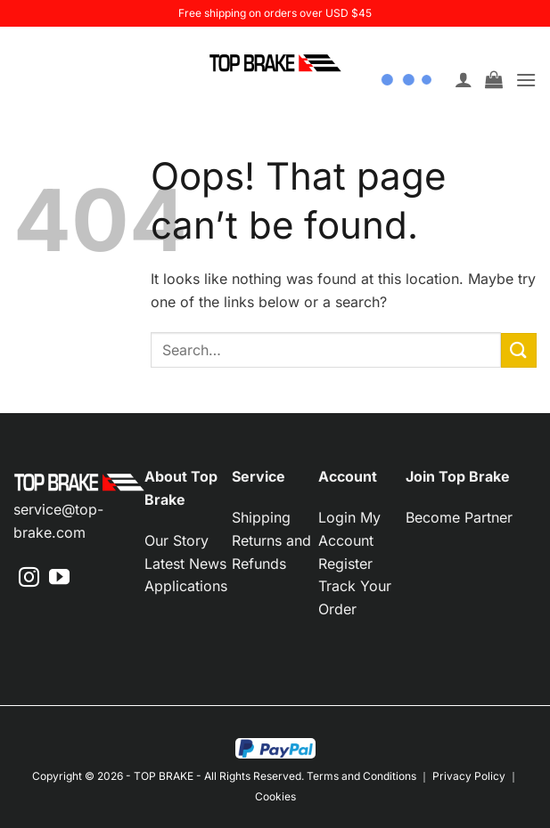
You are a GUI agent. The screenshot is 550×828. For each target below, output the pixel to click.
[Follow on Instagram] (29, 578)
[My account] (463, 72)
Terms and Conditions (361, 776)
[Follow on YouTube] (59, 578)
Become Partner (459, 517)
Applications (185, 586)
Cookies (275, 796)
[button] (494, 72)
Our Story (176, 540)
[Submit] (519, 350)
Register (345, 563)
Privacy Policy (468, 776)
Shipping (261, 517)
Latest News (185, 563)
